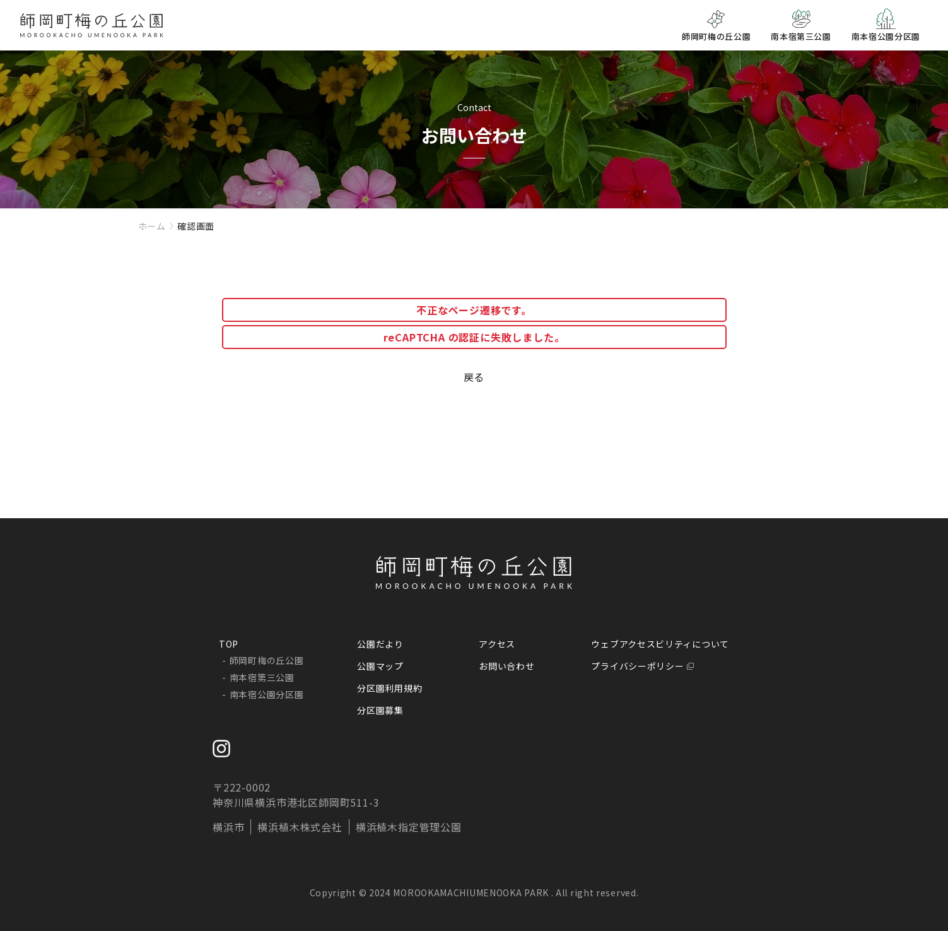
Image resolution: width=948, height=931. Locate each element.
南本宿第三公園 (262, 677)
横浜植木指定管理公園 (409, 826)
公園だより (380, 643)
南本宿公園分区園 (267, 694)
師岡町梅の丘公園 (267, 660)
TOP (228, 643)
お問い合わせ (506, 666)
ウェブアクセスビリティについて (660, 643)
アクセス (497, 643)
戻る (474, 376)
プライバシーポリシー (637, 666)
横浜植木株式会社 (299, 826)
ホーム (152, 226)
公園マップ (380, 666)
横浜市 (228, 826)
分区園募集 (380, 710)
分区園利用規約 (389, 688)
